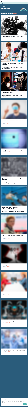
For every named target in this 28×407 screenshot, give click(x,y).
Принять (24, 404)
